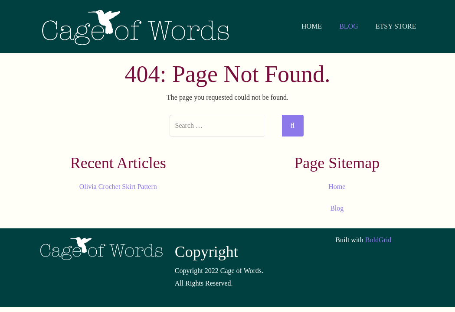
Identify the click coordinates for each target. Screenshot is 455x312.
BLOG (348, 26)
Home (336, 186)
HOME (311, 26)
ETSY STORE (396, 26)
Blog (337, 208)
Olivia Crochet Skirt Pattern (118, 186)
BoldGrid (378, 240)
